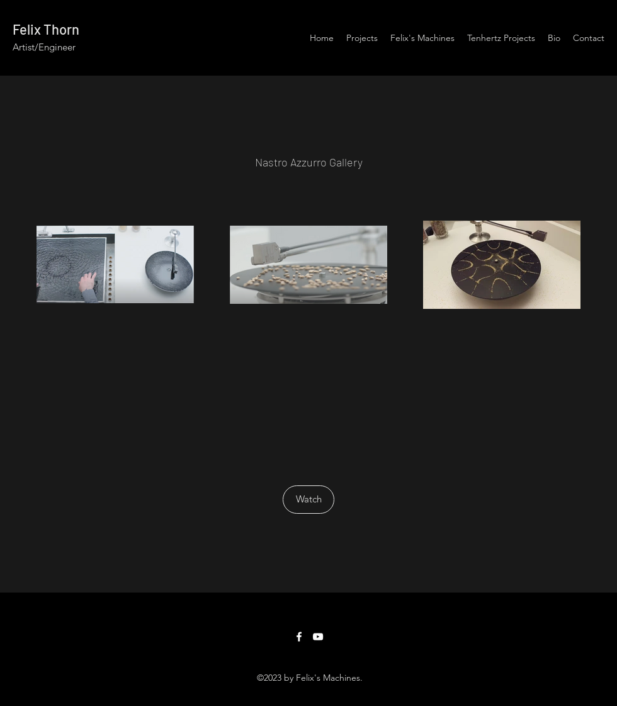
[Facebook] (299, 636)
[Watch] (308, 499)
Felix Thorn (46, 29)
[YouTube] (318, 636)
